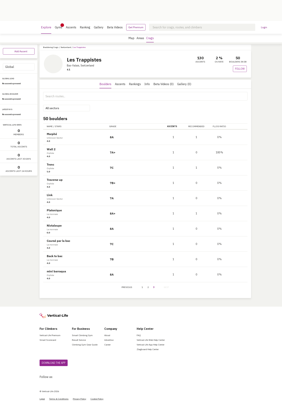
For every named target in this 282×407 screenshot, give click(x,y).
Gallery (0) (184, 84)
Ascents (71, 27)
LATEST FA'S (7, 109)
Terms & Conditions (59, 398)
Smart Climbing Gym (82, 335)
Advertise (108, 340)
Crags (150, 39)
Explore (46, 29)
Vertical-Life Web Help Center (151, 340)
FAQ (139, 335)
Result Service (79, 340)
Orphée (50, 153)
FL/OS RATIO (219, 126)
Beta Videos (115, 27)
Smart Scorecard (48, 340)
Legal (42, 398)
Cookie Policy (96, 398)
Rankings (135, 84)
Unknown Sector (55, 137)
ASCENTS (173, 126)
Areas (140, 38)
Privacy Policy (79, 398)
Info (147, 84)
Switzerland (66, 47)
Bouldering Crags (50, 47)
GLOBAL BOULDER (10, 94)
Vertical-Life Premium (50, 335)
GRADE (112, 126)
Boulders (105, 84)
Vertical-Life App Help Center (150, 344)
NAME (50, 126)
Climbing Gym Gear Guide (84, 344)
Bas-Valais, (73, 65)
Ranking (85, 27)
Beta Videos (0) (163, 84)
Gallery (98, 27)
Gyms (58, 26)
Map (131, 38)
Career (107, 344)
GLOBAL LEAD (8, 78)
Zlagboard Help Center (148, 349)
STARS (58, 126)
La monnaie (52, 214)
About (107, 335)
